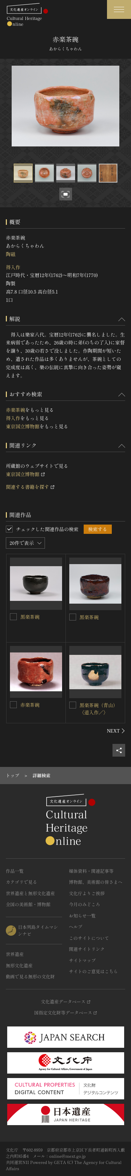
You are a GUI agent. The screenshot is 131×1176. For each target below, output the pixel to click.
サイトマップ (82, 960)
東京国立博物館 (22, 426)
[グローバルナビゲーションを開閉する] (119, 9)
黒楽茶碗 (29, 616)
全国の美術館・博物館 (28, 904)
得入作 (13, 267)
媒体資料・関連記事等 (91, 871)
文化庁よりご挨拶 (87, 893)
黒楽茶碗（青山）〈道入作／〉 (99, 709)
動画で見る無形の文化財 (30, 976)
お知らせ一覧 (82, 915)
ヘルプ (75, 926)
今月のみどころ (84, 904)
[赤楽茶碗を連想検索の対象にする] (13, 704)
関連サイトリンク (87, 949)
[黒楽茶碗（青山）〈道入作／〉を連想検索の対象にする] (72, 705)
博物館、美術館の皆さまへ (95, 882)
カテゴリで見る (21, 882)
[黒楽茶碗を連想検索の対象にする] (13, 616)
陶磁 (10, 254)
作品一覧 (15, 871)
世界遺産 (15, 954)
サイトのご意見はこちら (93, 971)
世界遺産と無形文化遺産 (30, 893)
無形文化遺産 (19, 965)
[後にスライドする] (116, 730)
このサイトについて (89, 938)
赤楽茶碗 (15, 409)
